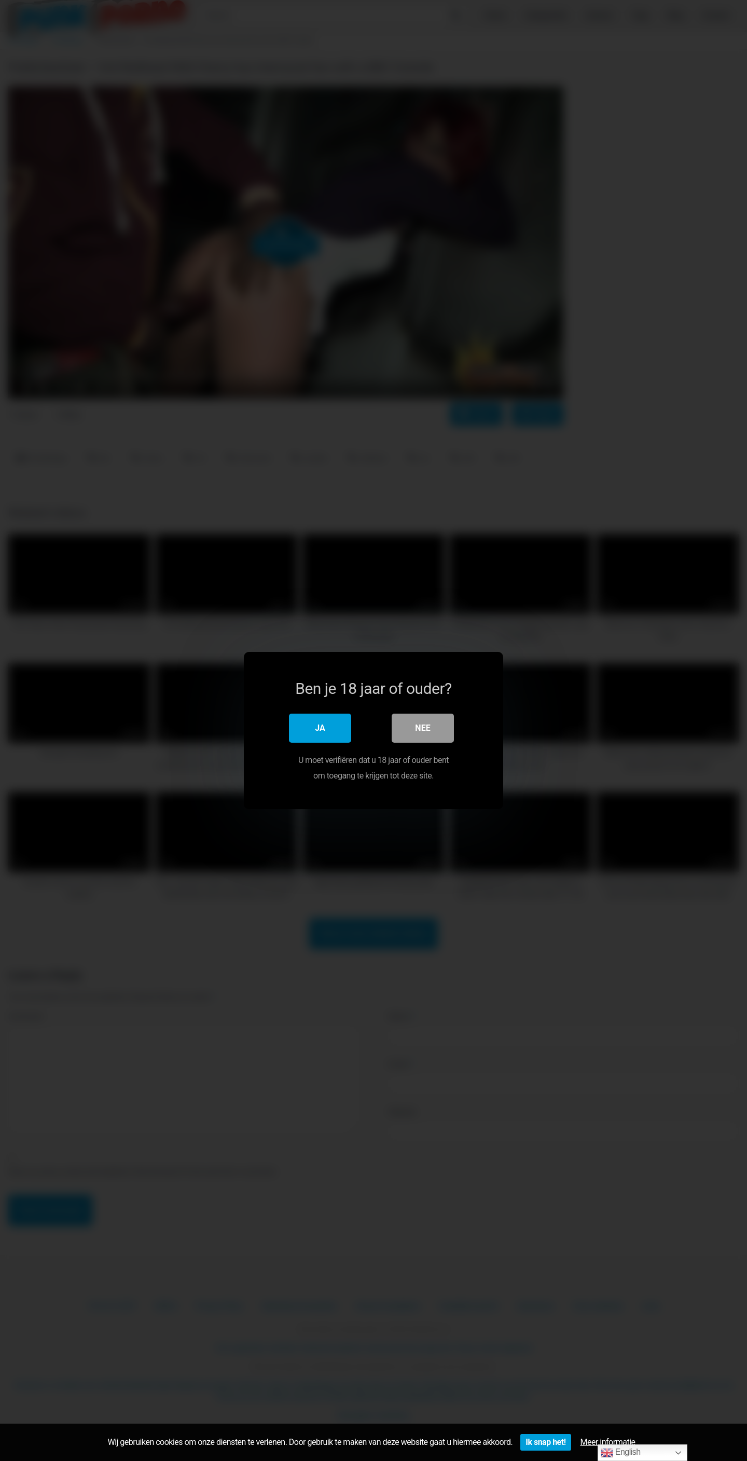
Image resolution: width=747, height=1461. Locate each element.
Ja (320, 728)
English (621, 1452)
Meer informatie (607, 1442)
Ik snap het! (545, 1442)
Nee (422, 728)
